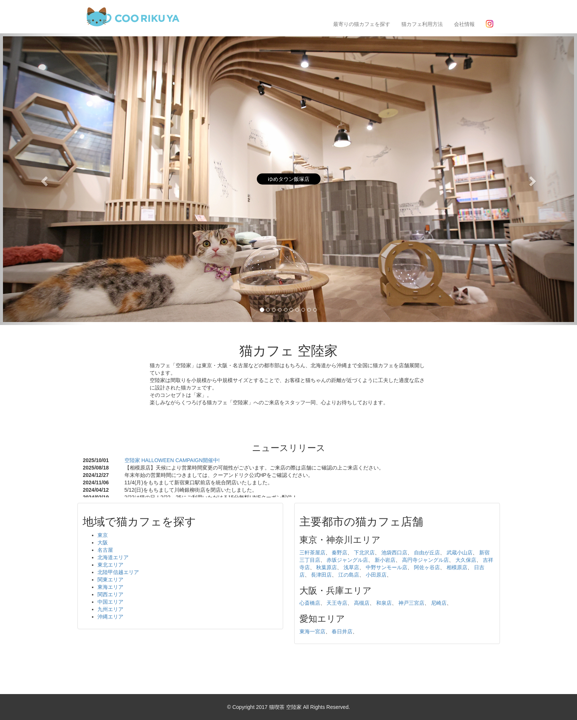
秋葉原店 (326, 567)
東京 (102, 535)
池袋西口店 (394, 552)
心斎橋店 (309, 603)
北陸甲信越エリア (118, 572)
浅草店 (351, 567)
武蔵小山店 (459, 552)
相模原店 (457, 567)
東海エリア (110, 587)
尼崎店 (439, 603)
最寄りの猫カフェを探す (361, 24)
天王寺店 (336, 603)
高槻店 (361, 603)
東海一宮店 (312, 631)
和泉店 (384, 603)
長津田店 (321, 575)
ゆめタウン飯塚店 (288, 179)
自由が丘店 (427, 552)
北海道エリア (113, 557)
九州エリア (110, 609)
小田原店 (376, 575)
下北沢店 (364, 552)
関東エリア (110, 580)
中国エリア (110, 602)
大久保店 (465, 560)
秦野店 (339, 552)
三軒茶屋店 (312, 552)
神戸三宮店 (411, 603)
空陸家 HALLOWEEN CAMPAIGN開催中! (172, 460)
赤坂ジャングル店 (347, 560)
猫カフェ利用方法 (422, 24)
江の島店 (348, 575)
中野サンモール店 (386, 567)
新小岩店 (385, 560)
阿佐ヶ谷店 (427, 567)
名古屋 (105, 550)
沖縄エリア (110, 617)
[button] (43, 179)
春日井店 (342, 631)
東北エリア (110, 565)
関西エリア (110, 594)
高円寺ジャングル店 (425, 560)
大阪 (102, 542)
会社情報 (464, 24)
